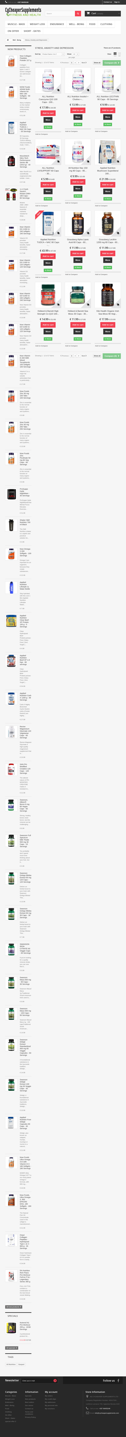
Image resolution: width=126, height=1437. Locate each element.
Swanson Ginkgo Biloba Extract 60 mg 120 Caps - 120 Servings (25, 877)
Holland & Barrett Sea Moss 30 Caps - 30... (78, 312)
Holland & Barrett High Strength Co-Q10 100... (48, 312)
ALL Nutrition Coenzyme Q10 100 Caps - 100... (48, 99)
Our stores (29, 1405)
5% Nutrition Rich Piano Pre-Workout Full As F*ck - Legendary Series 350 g (25, 1276)
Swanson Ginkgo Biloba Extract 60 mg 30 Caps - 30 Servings (25, 913)
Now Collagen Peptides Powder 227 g (25, 58)
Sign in (117, 2)
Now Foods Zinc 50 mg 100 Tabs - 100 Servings (25, 394)
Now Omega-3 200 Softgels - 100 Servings (25, 552)
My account (51, 1391)
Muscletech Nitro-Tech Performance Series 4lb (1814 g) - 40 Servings (25, 161)
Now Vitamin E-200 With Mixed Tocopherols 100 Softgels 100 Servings (25, 361)
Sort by (38, 54)
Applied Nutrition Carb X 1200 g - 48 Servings (25, 696)
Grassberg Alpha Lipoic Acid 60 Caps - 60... (78, 241)
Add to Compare (41, 134)
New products (16, 49)
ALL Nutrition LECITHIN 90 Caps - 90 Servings (108, 98)
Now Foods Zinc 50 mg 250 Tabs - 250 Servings (25, 425)
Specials (13, 1315)
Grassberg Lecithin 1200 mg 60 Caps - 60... (108, 241)
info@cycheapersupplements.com (107, 1413)
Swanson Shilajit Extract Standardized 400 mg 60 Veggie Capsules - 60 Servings (25, 1047)
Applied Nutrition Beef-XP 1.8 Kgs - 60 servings (25, 659)
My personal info (51, 1405)
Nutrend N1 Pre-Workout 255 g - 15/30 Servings (25, 1326)
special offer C (10, 1421)
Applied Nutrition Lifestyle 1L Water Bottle (25, 585)
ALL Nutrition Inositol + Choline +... (77, 98)
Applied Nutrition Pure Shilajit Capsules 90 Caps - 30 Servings (25, 1122)
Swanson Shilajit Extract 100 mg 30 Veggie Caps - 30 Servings (25, 1085)
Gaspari (21, 1364)
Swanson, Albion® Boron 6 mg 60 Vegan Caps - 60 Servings (24, 805)
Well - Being (76, 24)
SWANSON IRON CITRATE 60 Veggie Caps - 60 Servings (25, 948)
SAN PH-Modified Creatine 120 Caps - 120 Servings (25, 768)
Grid (115, 54)
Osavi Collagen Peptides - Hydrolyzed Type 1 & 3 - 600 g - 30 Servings (25, 1241)
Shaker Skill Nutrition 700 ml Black (25, 522)
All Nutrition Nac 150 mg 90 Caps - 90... (77, 169)
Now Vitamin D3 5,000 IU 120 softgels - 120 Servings (25, 328)
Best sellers (29, 1402)
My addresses (50, 1402)
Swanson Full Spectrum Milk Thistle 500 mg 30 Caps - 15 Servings (25, 840)
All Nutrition (11, 1364)
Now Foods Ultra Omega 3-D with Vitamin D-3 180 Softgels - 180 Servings (25, 1162)
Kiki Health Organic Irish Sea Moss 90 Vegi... (108, 312)
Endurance (57, 24)
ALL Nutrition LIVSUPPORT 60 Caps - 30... (48, 171)
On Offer (13, 31)
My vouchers (50, 1409)
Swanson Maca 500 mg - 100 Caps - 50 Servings (25, 1011)
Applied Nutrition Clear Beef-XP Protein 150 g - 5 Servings (24, 621)
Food (92, 24)
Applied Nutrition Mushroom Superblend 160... (107, 171)
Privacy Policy (30, 1417)
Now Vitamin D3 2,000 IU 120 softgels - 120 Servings (25, 263)
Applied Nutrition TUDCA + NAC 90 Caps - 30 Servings (25, 126)
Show (69, 54)
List (119, 54)
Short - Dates (32, 31)
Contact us (108, 2)
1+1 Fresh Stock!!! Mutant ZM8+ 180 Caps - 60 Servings (25, 193)
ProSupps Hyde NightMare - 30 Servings (25, 492)
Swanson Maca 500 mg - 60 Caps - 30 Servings (25, 980)
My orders (49, 1396)
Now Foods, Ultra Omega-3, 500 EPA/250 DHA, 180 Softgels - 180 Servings (25, 1201)
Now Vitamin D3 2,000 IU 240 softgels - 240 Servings (25, 230)
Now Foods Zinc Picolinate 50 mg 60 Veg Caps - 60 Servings (25, 459)
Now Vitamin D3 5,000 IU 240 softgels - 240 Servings (25, 296)
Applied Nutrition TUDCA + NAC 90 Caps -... (48, 242)
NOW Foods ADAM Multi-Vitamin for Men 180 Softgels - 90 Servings (25, 92)
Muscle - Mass (16, 24)
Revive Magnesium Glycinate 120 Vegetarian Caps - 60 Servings (25, 732)
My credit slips (50, 1399)
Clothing (106, 24)
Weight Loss (37, 24)
